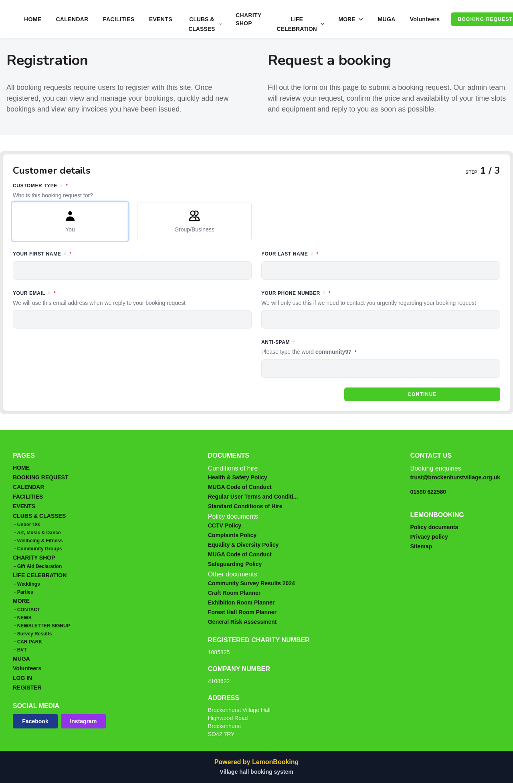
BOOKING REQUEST (40, 477)
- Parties (23, 592)
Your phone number (380, 298)
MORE (21, 601)
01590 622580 (428, 492)
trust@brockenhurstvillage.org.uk (455, 477)
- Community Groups (37, 549)
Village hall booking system (256, 772)
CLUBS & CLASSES (39, 516)
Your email (132, 298)
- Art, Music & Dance (37, 533)
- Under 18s (26, 524)
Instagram (83, 721)
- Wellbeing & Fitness (38, 541)
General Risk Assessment (242, 622)
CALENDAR (72, 19)
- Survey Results (32, 634)
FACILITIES (119, 19)
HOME (32, 19)
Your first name (79, 253)
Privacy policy (429, 536)
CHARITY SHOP (249, 19)
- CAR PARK (27, 642)
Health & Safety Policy (237, 477)
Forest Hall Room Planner (242, 612)
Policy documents (434, 527)
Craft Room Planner (234, 593)
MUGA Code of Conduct (240, 487)
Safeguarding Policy (235, 564)
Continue (422, 394)
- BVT (20, 650)
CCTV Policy (224, 525)
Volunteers (425, 19)
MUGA (386, 19)
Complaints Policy (232, 535)
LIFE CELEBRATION (40, 575)
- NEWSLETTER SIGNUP (41, 626)
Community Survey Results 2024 (251, 583)
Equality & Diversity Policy (243, 545)
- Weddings (26, 584)
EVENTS (160, 19)
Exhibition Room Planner (241, 602)
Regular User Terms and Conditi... (253, 496)
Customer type (256, 190)
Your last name (326, 253)
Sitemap (421, 546)
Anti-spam (345, 347)
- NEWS (22, 618)
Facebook (35, 721)
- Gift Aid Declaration (37, 566)
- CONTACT (26, 610)
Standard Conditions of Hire (245, 506)
